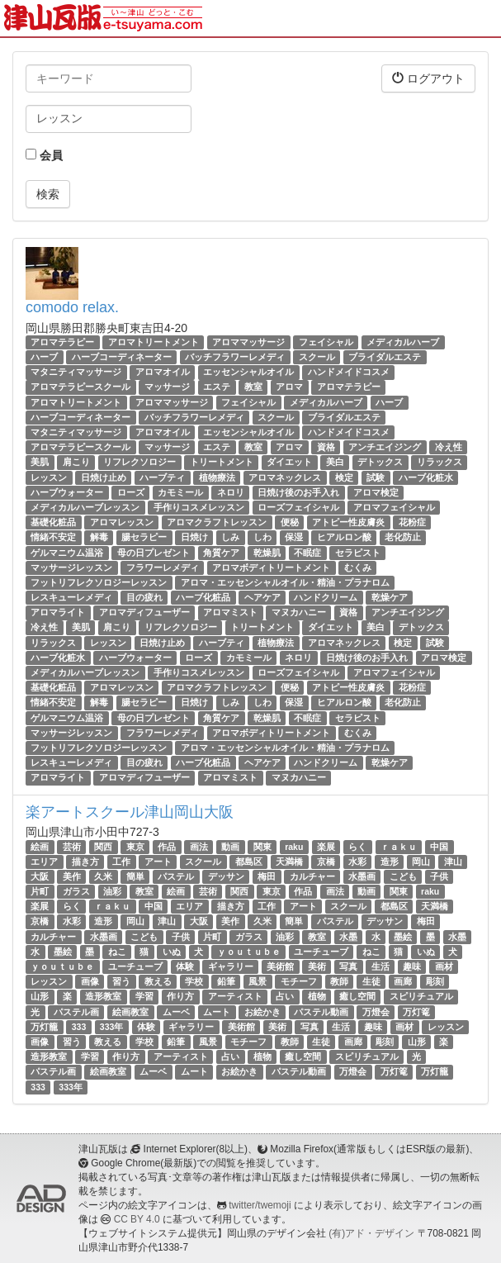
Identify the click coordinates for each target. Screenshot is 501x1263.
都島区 (248, 862)
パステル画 (76, 1012)
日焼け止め (103, 477)
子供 (439, 876)
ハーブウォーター (67, 492)
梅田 (267, 876)
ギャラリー (230, 966)
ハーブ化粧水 (426, 477)
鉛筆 (226, 981)
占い (285, 996)
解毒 (99, 537)
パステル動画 (321, 1012)
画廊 (403, 981)
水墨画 (362, 876)
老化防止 (403, 537)
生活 (380, 966)
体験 (185, 966)
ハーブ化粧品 (203, 597)
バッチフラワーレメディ (235, 357)
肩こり (76, 462)
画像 (90, 981)
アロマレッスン (122, 522)
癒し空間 (357, 996)
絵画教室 (130, 1012)
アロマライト (58, 612)
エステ (216, 387)
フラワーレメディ (162, 567)
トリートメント (221, 462)
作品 (167, 847)
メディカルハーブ (402, 342)
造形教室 (103, 996)
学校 (194, 981)
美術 (317, 966)
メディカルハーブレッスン (85, 507)
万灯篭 (416, 1012)
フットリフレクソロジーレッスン (99, 582)
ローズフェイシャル (298, 507)
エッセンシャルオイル (248, 372)
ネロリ (230, 492)
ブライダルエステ (384, 357)
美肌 (40, 462)
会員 (44, 155)
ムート (216, 1012)
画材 (444, 966)
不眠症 (307, 553)
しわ (262, 537)
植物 (317, 996)
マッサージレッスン (71, 567)
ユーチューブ (321, 952)
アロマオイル (162, 372)
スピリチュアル (421, 996)
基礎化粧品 (53, 522)
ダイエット (289, 462)
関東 (262, 847)
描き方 (85, 862)
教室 (253, 387)
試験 (375, 477)
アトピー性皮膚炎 (348, 522)
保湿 (294, 537)
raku (294, 847)
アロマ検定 (376, 492)
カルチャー (312, 876)
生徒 (371, 981)
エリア (44, 862)
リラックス (439, 462)
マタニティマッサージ (76, 372)
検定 (344, 477)
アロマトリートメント (153, 342)
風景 (257, 981)
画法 (199, 847)
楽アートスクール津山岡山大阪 (130, 812)
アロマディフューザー (144, 612)
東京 (135, 847)
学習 (144, 996)
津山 (453, 862)
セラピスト (357, 553)
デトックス (380, 462)
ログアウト (428, 78)
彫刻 (435, 981)
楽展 (326, 847)
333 (79, 1027)
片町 (40, 891)
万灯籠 (44, 1027)
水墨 (348, 937)
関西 (103, 847)
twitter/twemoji (260, 1205)
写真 (348, 966)
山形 (40, 996)
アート (158, 862)
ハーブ (44, 357)
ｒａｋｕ (398, 847)
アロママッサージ (248, 342)
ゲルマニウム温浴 (67, 553)
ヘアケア (262, 597)
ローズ (130, 492)
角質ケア (221, 553)
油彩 (112, 891)
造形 (389, 862)
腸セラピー (144, 537)
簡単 (135, 876)
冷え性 (448, 447)
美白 (335, 462)
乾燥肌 (267, 553)
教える (158, 981)
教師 (339, 981)
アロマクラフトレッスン (217, 522)
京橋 (326, 862)
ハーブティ (162, 477)
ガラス (76, 891)
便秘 (290, 522)
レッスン (49, 477)
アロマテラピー (62, 342)
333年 (112, 1027)
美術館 (280, 966)
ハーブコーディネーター (122, 357)
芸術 (72, 847)
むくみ (357, 567)
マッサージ (167, 387)
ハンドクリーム (325, 597)
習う (121, 981)
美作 (72, 876)
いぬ (172, 952)
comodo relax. (72, 307)
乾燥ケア (389, 597)
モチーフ (299, 981)
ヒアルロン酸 (344, 537)
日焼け (194, 537)
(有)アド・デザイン (371, 1233)
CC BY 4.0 (137, 1219)
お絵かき (262, 1012)
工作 (121, 862)
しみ (230, 537)
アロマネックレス (284, 477)
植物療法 (217, 477)
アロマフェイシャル (394, 507)
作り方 (180, 996)
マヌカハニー (299, 612)
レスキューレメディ (71, 597)
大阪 (40, 876)
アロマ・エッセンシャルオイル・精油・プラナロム (285, 582)
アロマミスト (230, 612)
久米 (103, 876)
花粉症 (412, 522)
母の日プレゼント (153, 553)
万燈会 (376, 1012)
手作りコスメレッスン (199, 507)
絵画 (40, 847)
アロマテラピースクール (80, 387)
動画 (230, 847)
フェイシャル (326, 342)
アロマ (289, 387)
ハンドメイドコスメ (349, 372)
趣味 (412, 966)
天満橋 (289, 862)
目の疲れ (144, 597)
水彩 (357, 862)
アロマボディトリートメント (271, 567)
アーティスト (235, 996)
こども (403, 876)
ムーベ (176, 1012)
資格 (326, 447)
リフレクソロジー (139, 462)
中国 (439, 847)
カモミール (180, 492)
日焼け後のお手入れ (298, 492)
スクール (317, 357)
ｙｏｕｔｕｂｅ (249, 952)
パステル (176, 876)
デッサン (226, 876)
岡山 (421, 862)
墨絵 (403, 937)
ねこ (117, 952)
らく (357, 847)
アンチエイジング (384, 447)
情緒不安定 (53, 537)
